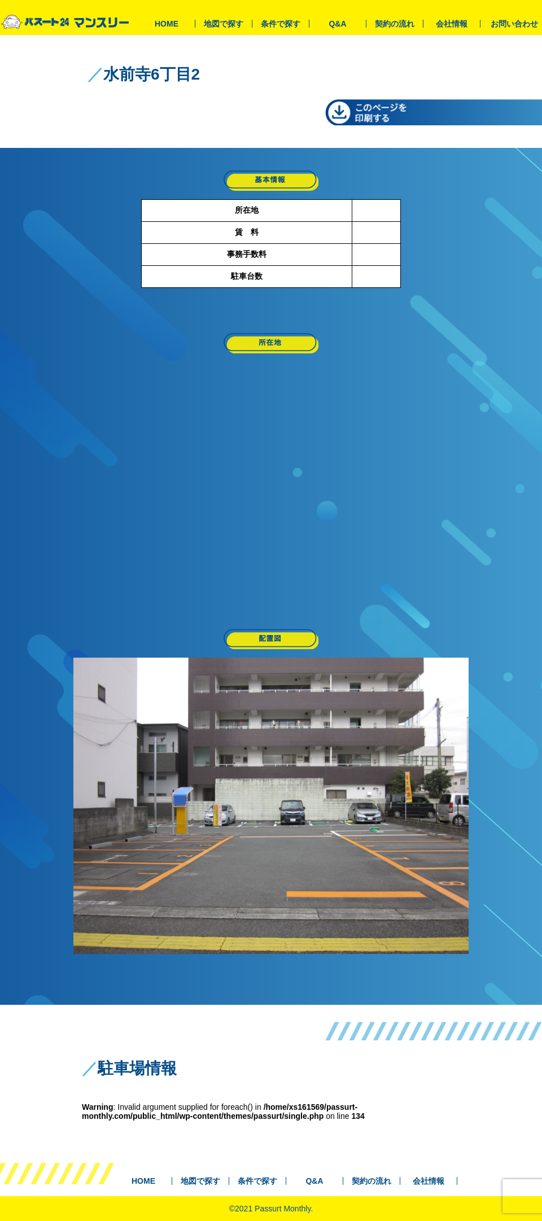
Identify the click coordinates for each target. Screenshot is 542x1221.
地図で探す (223, 23)
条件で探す (280, 23)
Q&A (337, 23)
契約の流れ (394, 23)
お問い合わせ (514, 23)
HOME (166, 23)
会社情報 (451, 23)
